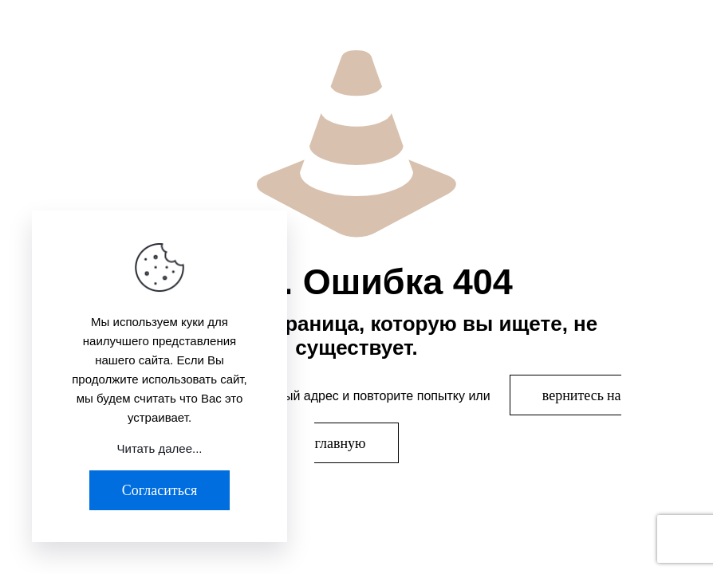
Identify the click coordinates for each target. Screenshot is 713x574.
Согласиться (159, 490)
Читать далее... (160, 448)
